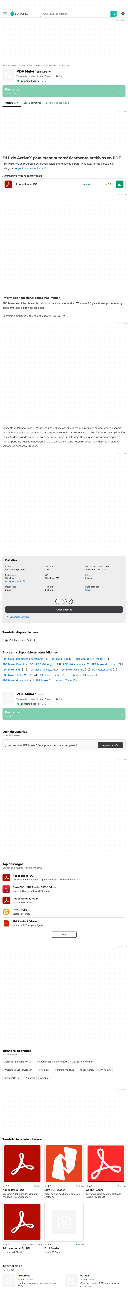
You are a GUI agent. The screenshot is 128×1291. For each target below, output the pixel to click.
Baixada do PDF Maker (89, 658)
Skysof (88, 589)
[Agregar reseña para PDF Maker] (43, 76)
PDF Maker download (104, 664)
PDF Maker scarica (74, 664)
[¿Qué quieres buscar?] (113, 14)
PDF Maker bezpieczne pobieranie (23, 658)
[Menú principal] (5, 14)
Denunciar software (17, 616)
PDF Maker (33, 71)
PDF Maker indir (12, 669)
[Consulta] (75, 14)
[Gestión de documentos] (45, 65)
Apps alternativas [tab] (32, 102)
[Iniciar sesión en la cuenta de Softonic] (123, 14)
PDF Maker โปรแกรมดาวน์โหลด (54, 680)
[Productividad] (25, 65)
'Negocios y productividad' (30, 168)
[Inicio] (4, 65)
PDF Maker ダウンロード (17, 675)
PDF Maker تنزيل (45, 664)
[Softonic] (19, 14)
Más (64, 934)
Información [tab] (11, 102)
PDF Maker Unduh (49, 675)
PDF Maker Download (15, 664)
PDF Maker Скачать (72, 669)
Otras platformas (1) (15, 581)
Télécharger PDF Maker (81, 675)
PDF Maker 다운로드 (41, 669)
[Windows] (12, 65)
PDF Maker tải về (102, 669)
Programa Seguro (28, 81)
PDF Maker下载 (59, 658)
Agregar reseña (64, 609)
